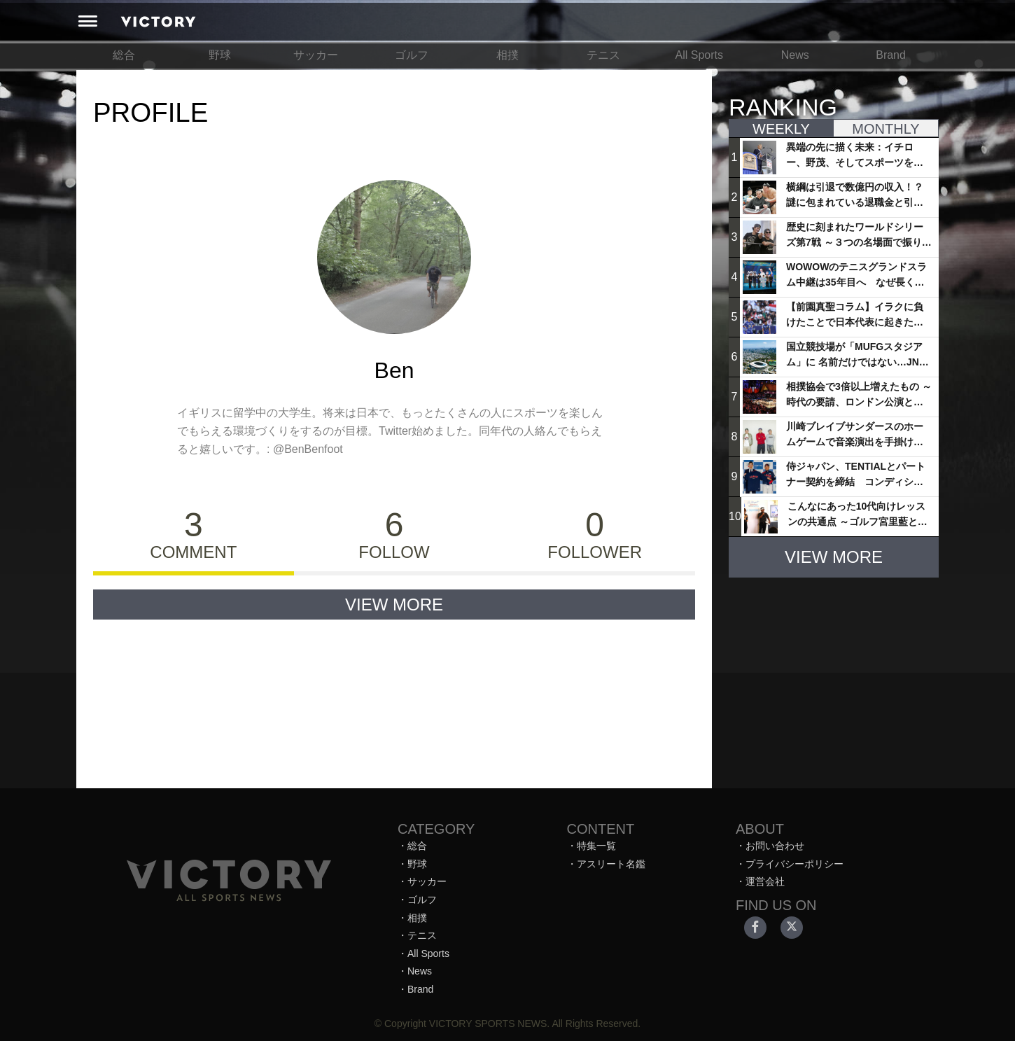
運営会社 (765, 881)
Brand (891, 55)
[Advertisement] (834, 676)
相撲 (507, 55)
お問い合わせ (775, 845)
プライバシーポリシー (795, 863)
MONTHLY (885, 129)
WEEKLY (781, 129)
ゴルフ (411, 55)
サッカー (315, 55)
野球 (220, 55)
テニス (603, 55)
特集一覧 (596, 845)
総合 (124, 55)
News (795, 55)
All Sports (699, 55)
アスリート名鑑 (611, 863)
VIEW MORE (394, 604)
